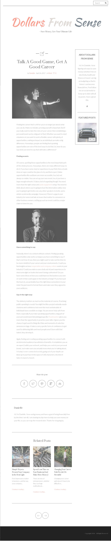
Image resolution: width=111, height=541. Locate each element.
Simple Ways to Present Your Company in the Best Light (21, 472)
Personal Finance (46, 42)
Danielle (32, 73)
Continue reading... (18, 490)
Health (25, 42)
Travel (66, 42)
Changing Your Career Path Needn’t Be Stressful (62, 472)
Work (81, 42)
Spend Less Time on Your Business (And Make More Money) (41, 472)
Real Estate (98, 42)
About (11, 42)
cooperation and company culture (44, 266)
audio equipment (45, 185)
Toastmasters (54, 317)
